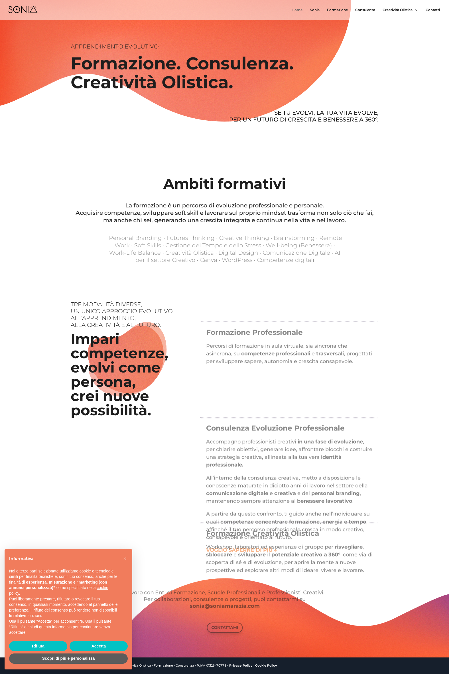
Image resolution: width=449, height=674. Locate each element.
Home (297, 10)
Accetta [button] (99, 646)
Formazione (337, 10)
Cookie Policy (266, 665)
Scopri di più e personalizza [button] (68, 658)
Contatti (433, 10)
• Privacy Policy (240, 665)
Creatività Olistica (398, 10)
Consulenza (365, 10)
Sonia (315, 10)
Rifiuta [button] (38, 646)
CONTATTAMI (224, 627)
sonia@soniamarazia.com (224, 604)
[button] (124, 558)
